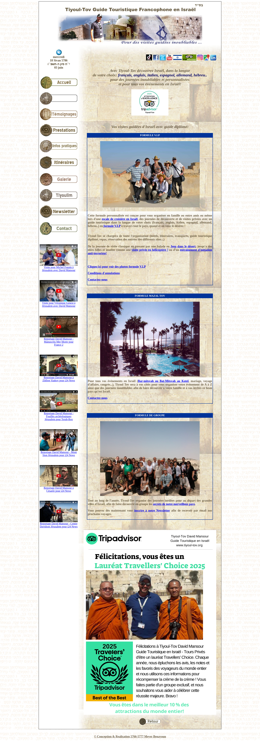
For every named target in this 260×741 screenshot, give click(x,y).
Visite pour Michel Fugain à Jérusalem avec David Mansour (59, 267)
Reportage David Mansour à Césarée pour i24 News (59, 488)
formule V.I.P (111, 226)
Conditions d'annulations (104, 273)
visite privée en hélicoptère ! (150, 250)
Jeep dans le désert (183, 246)
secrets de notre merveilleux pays (174, 504)
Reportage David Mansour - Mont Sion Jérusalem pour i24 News (59, 452)
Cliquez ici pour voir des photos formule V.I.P (117, 266)
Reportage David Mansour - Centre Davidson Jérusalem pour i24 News (59, 524)
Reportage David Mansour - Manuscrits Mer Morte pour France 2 (59, 340)
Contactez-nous (97, 279)
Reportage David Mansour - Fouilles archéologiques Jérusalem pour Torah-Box (59, 415)
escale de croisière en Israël (120, 219)
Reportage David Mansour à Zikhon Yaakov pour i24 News (59, 378)
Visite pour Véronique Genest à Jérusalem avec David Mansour (59, 303)
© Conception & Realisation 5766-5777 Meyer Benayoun (130, 736)
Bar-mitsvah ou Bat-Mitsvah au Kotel (163, 381)
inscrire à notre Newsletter (152, 510)
